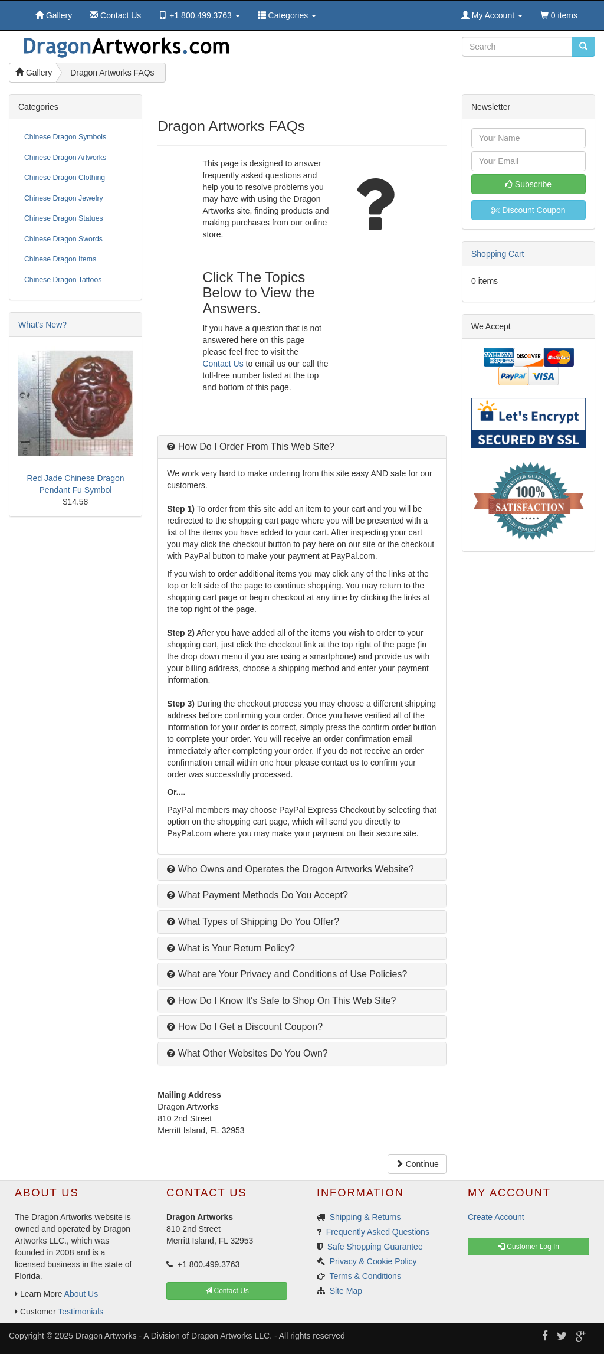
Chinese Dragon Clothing (64, 178)
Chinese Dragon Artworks (65, 157)
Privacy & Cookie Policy (373, 1261)
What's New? (42, 324)
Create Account (496, 1217)
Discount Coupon (528, 210)
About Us (81, 1294)
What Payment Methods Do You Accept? (257, 895)
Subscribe (528, 184)
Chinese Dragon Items (60, 259)
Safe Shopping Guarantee (375, 1246)
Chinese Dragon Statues (63, 218)
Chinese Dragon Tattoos (62, 280)
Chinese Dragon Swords (63, 239)
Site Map (346, 1291)
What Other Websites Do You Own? (247, 1053)
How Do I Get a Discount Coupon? (245, 1027)
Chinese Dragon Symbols (65, 137)
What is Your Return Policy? (231, 948)
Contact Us (222, 363)
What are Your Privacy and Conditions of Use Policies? (287, 974)
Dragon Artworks (106, 1335)
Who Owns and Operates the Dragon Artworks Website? (290, 869)
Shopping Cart (497, 254)
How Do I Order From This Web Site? (250, 446)
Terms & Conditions (365, 1276)
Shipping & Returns (365, 1217)
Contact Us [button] (227, 1291)
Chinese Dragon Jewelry (63, 198)
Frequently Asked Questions (377, 1232)
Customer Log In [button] (528, 1246)
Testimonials (80, 1311)
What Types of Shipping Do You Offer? (253, 922)
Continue (417, 1164)
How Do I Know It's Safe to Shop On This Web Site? (281, 1001)
